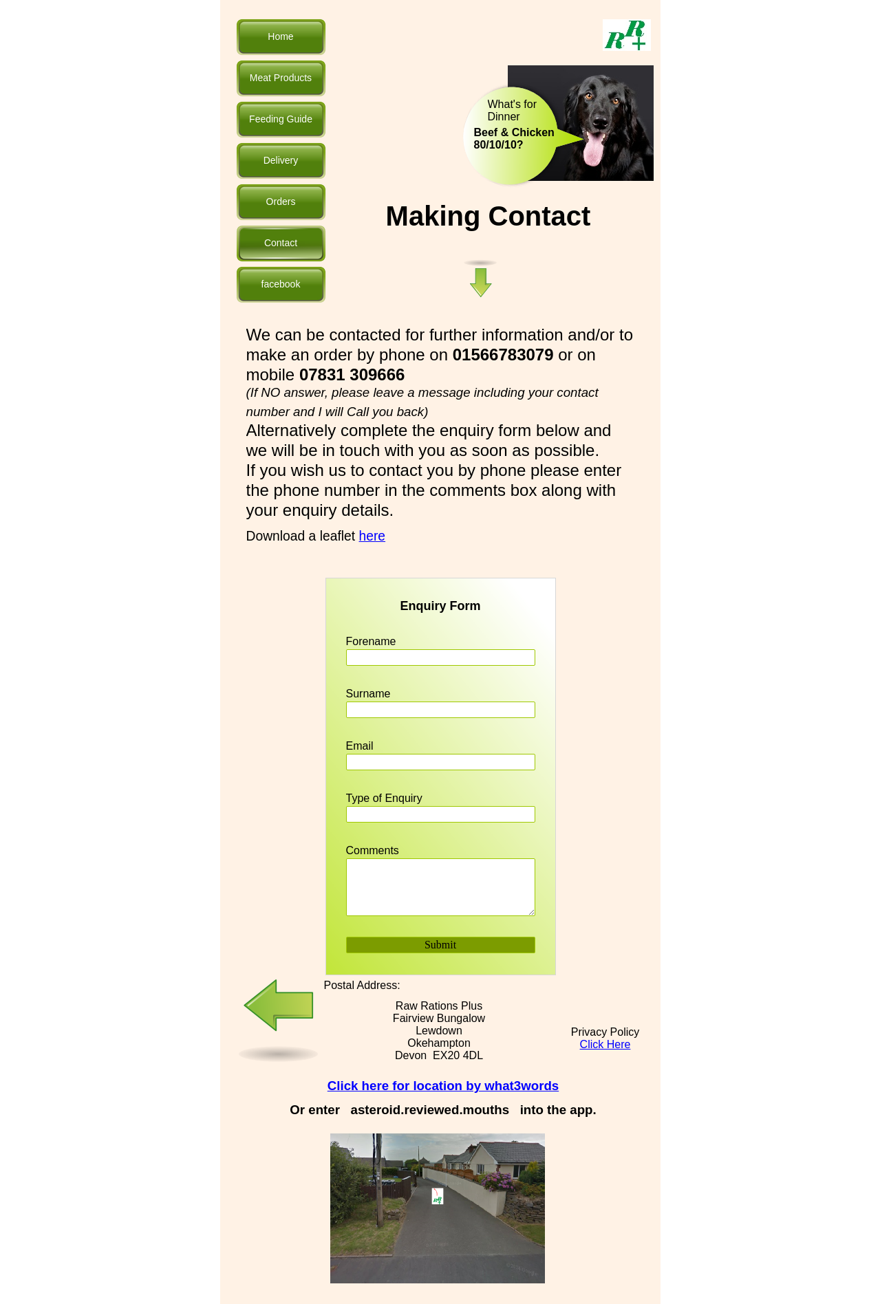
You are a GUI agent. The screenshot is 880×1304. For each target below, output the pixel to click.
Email (360, 746)
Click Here (605, 1044)
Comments (372, 850)
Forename (371, 641)
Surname (368, 693)
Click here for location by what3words (443, 1085)
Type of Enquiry (384, 798)
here (372, 536)
